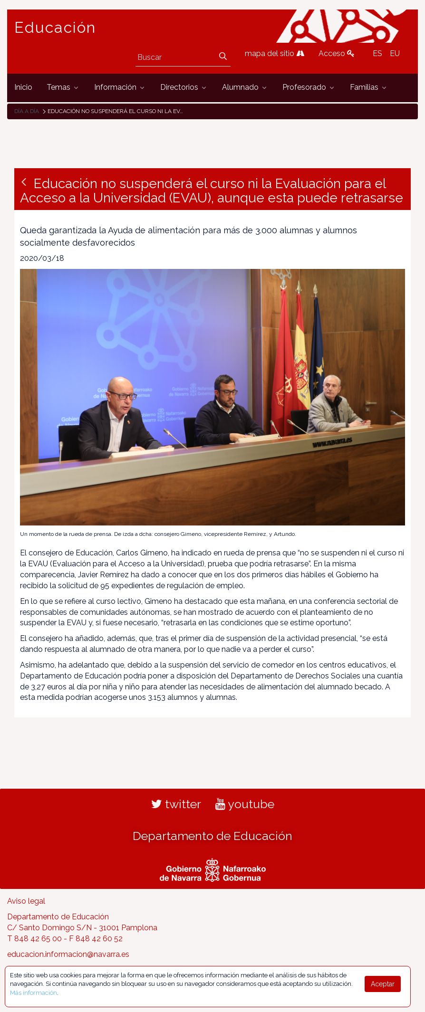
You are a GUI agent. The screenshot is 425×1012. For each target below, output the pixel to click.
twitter (176, 804)
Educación (55, 27)
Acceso (337, 53)
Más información (33, 992)
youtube (244, 804)
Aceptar (383, 984)
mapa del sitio (274, 53)
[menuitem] (23, 88)
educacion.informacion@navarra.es (68, 954)
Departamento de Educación (212, 836)
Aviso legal (26, 901)
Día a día (26, 111)
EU (395, 53)
